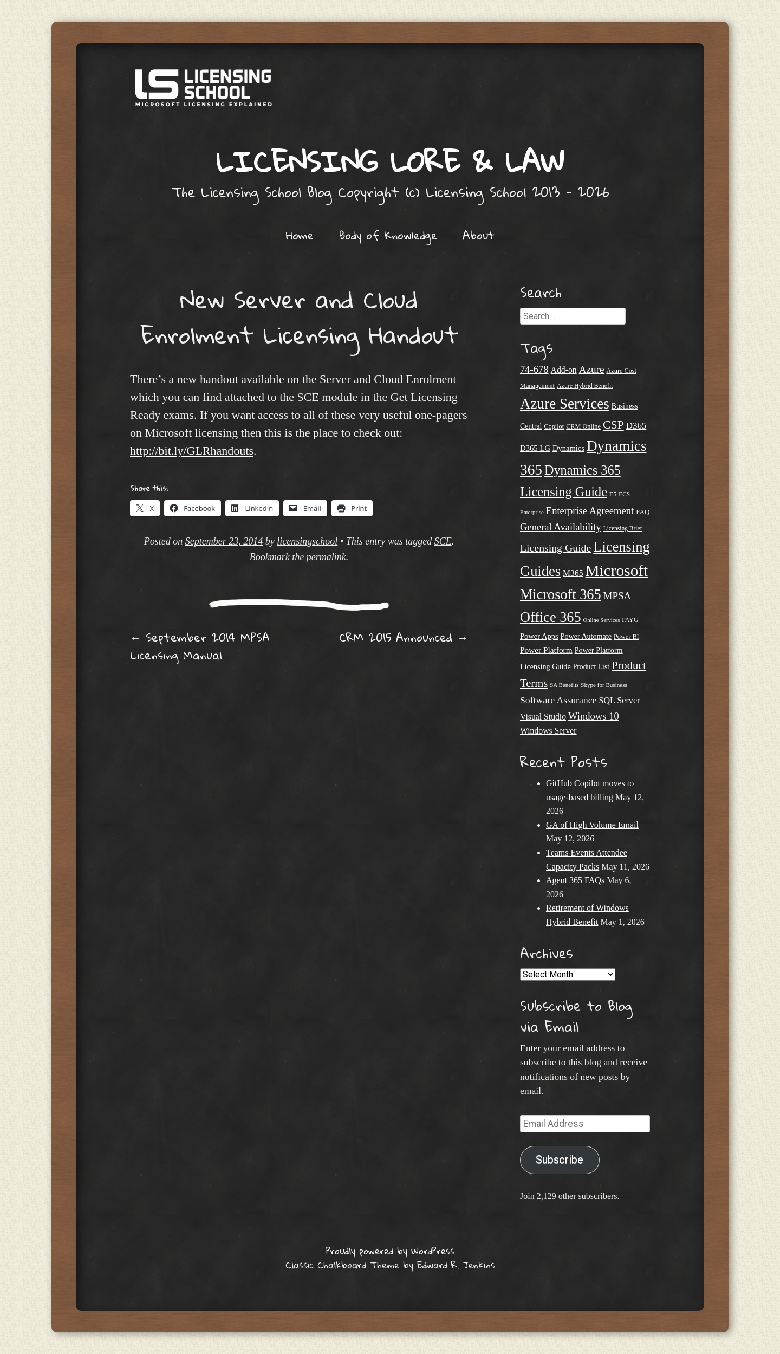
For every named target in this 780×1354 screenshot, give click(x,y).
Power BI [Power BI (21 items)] (626, 636)
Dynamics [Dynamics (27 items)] (568, 448)
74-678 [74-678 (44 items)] (534, 369)
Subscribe (559, 1160)
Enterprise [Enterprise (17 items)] (532, 512)
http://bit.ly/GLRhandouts (191, 450)
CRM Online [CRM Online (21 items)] (583, 426)
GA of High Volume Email (592, 825)
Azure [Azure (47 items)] (591, 369)
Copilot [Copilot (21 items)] (554, 426)
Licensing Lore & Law (390, 161)
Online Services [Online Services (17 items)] (601, 620)
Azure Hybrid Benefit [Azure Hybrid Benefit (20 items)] (585, 386)
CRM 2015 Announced (403, 637)
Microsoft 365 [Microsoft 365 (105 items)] (560, 595)
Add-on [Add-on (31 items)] (564, 369)
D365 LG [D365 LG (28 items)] (535, 448)
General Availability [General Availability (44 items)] (560, 527)
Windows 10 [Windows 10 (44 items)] (593, 716)
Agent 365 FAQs (575, 880)
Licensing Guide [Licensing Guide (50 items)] (555, 548)
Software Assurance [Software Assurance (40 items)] (558, 700)
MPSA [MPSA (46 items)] (617, 595)
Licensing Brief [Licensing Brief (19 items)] (622, 528)
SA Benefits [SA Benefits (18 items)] (564, 685)
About (479, 235)
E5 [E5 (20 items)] (612, 494)
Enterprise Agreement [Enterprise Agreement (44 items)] (590, 510)
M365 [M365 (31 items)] (573, 573)
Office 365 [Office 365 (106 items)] (550, 617)
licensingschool (307, 541)
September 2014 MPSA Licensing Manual (200, 646)
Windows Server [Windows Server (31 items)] (548, 730)
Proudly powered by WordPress (390, 1250)
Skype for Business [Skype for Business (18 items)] (604, 685)
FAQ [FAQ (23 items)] (642, 512)
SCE (443, 541)
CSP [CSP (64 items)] (613, 424)
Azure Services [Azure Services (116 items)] (564, 404)
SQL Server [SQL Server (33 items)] (619, 700)
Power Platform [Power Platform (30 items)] (546, 650)
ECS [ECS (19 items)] (624, 494)
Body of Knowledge (388, 235)
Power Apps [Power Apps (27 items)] (539, 636)
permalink (326, 557)
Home (300, 235)
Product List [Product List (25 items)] (591, 667)
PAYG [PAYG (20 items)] (630, 620)
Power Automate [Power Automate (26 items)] (586, 636)
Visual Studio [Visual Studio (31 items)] (543, 716)
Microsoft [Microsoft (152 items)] (617, 570)
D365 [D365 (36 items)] (636, 425)
